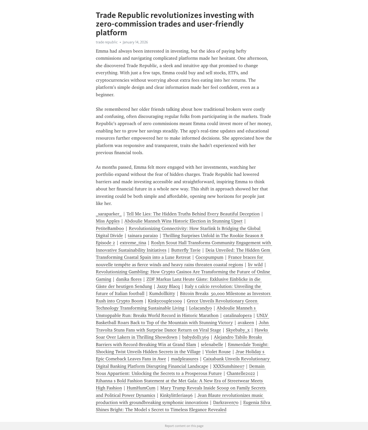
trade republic (107, 42)
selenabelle (212, 344)
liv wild (255, 264)
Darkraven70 (225, 402)
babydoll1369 (195, 337)
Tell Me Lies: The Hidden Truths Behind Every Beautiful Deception (193, 214)
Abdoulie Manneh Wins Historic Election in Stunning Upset (183, 221)
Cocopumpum (209, 257)
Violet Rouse (218, 351)
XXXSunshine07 (228, 366)
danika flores (129, 279)
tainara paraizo (143, 235)
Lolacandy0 (200, 308)
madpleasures (184, 359)
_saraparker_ (109, 214)
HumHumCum (141, 388)
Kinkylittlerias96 (176, 395)
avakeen (246, 322)
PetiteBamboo (110, 228)
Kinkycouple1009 (165, 301)
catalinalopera (237, 315)
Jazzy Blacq (168, 286)
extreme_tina (133, 242)
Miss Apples (108, 221)
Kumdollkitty (162, 293)
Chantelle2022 (241, 373)
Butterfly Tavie (186, 250)
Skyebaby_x (238, 330)
